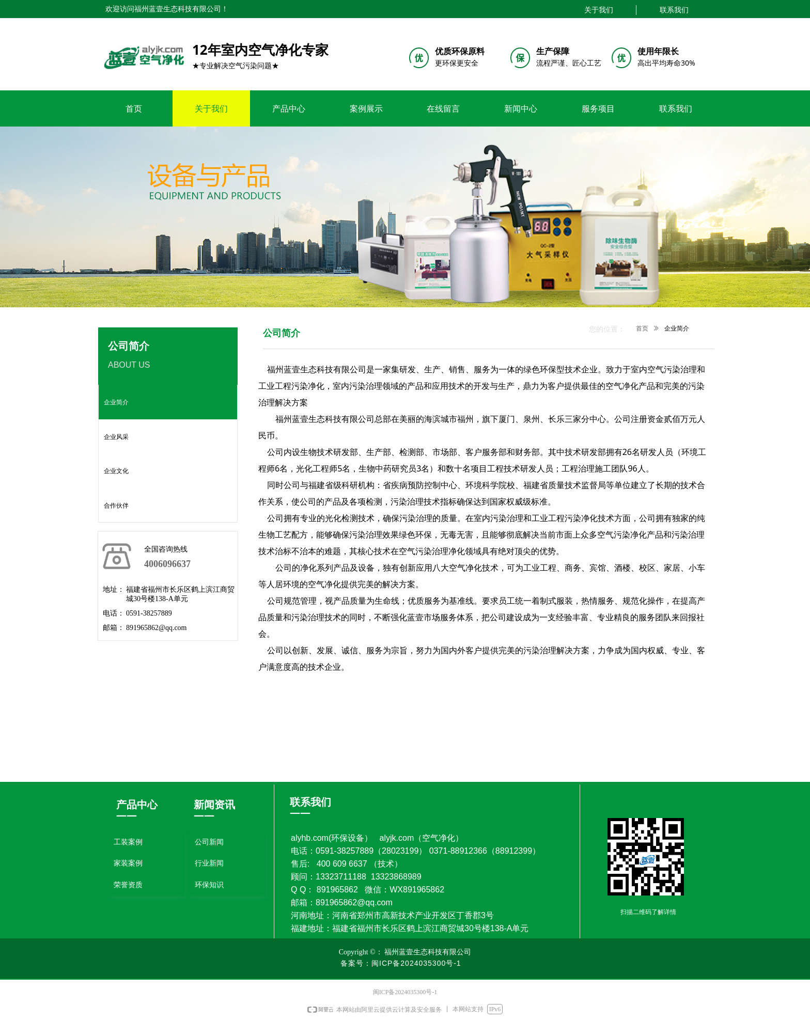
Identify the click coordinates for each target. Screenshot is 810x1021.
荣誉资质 (128, 885)
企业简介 (676, 328)
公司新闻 (209, 842)
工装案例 (128, 842)
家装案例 (128, 863)
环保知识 (209, 885)
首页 (642, 328)
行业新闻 (209, 863)
